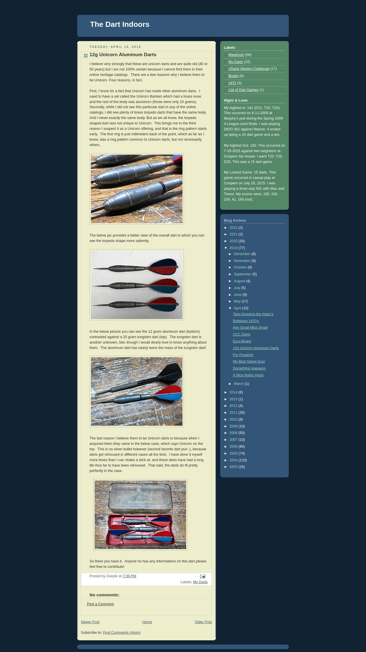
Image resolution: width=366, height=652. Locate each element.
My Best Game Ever (249, 362)
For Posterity (243, 355)
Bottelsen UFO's (246, 321)
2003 (234, 467)
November (243, 261)
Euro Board (242, 341)
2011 (234, 413)
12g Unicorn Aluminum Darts (256, 348)
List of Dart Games (243, 90)
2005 (234, 453)
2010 (234, 419)
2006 (234, 447)
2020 (234, 241)
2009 (234, 426)
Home (147, 622)
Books (233, 76)
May (238, 301)
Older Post (203, 622)
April (238, 308)
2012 (234, 406)
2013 (234, 399)
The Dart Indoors (120, 24)
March (239, 384)
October (241, 267)
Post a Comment (100, 604)
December (243, 254)
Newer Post (90, 622)
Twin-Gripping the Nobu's (253, 314)
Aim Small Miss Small (250, 328)
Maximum (236, 55)
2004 (234, 460)
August (240, 281)
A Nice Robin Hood (248, 375)
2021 (234, 234)
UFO (232, 83)
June (238, 295)
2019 (234, 248)
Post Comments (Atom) (121, 633)
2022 (234, 228)
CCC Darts (241, 334)
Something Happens (249, 368)
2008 (234, 433)
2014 (234, 392)
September (243, 274)
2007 (234, 440)
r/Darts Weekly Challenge (248, 69)
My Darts (200, 582)
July (237, 288)
